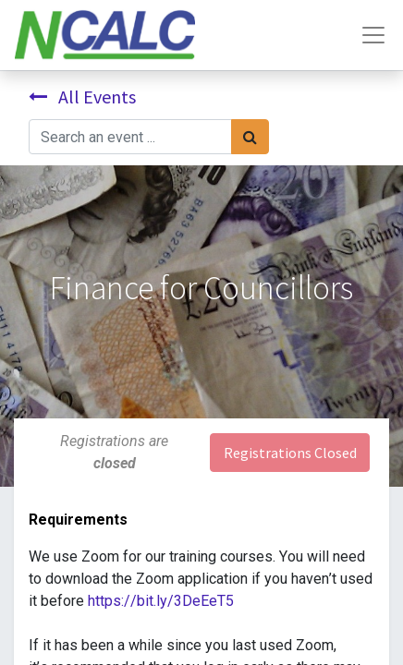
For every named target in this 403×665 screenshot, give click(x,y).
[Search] (250, 136)
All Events (82, 96)
